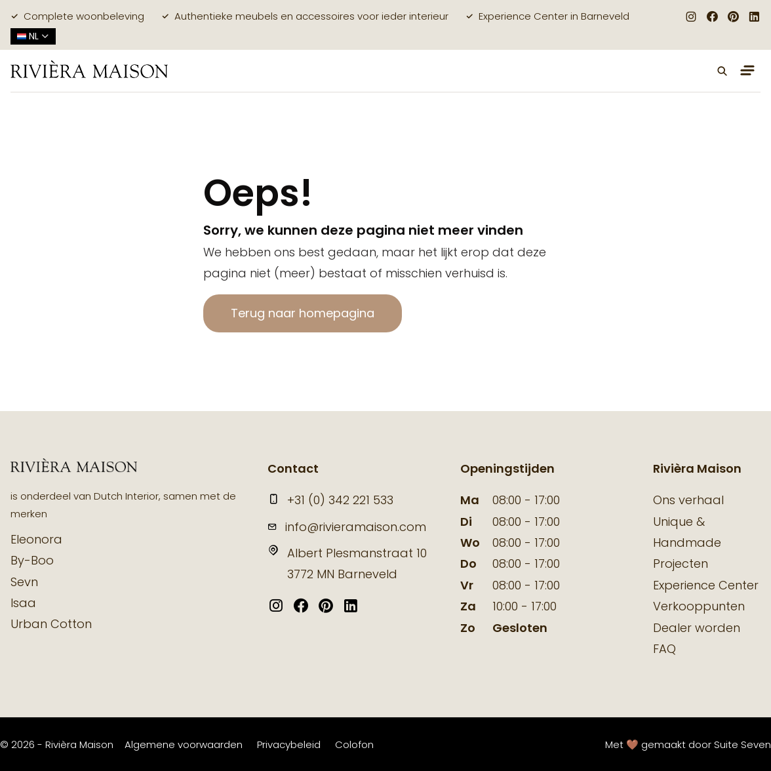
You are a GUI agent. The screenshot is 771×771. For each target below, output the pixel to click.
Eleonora (36, 539)
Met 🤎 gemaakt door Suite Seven (688, 744)
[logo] (89, 70)
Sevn (24, 582)
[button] (722, 70)
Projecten (680, 563)
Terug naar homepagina (302, 313)
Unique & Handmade (687, 532)
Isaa (23, 603)
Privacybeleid (289, 744)
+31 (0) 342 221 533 (330, 500)
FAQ (664, 649)
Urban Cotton (51, 624)
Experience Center (706, 585)
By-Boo (32, 560)
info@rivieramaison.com (346, 527)
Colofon (354, 744)
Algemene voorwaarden (184, 744)
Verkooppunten (699, 606)
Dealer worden (696, 628)
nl (33, 36)
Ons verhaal (688, 500)
